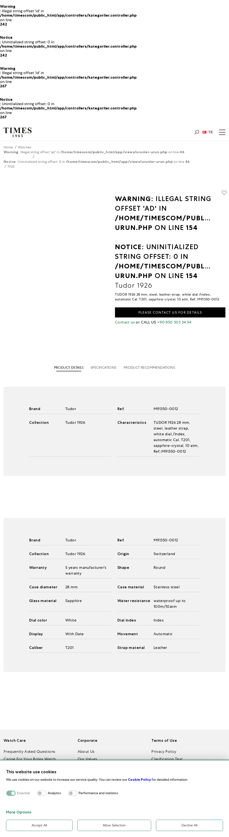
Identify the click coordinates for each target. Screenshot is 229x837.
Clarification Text (167, 758)
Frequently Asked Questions (29, 751)
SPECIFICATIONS (103, 367)
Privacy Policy (163, 751)
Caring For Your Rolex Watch (30, 758)
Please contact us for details (170, 312)
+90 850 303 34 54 (174, 322)
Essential (23, 793)
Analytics (54, 793)
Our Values (87, 758)
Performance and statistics (98, 793)
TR (207, 132)
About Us (86, 751)
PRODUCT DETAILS (68, 367)
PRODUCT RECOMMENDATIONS (149, 367)
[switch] (42, 793)
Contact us (125, 322)
